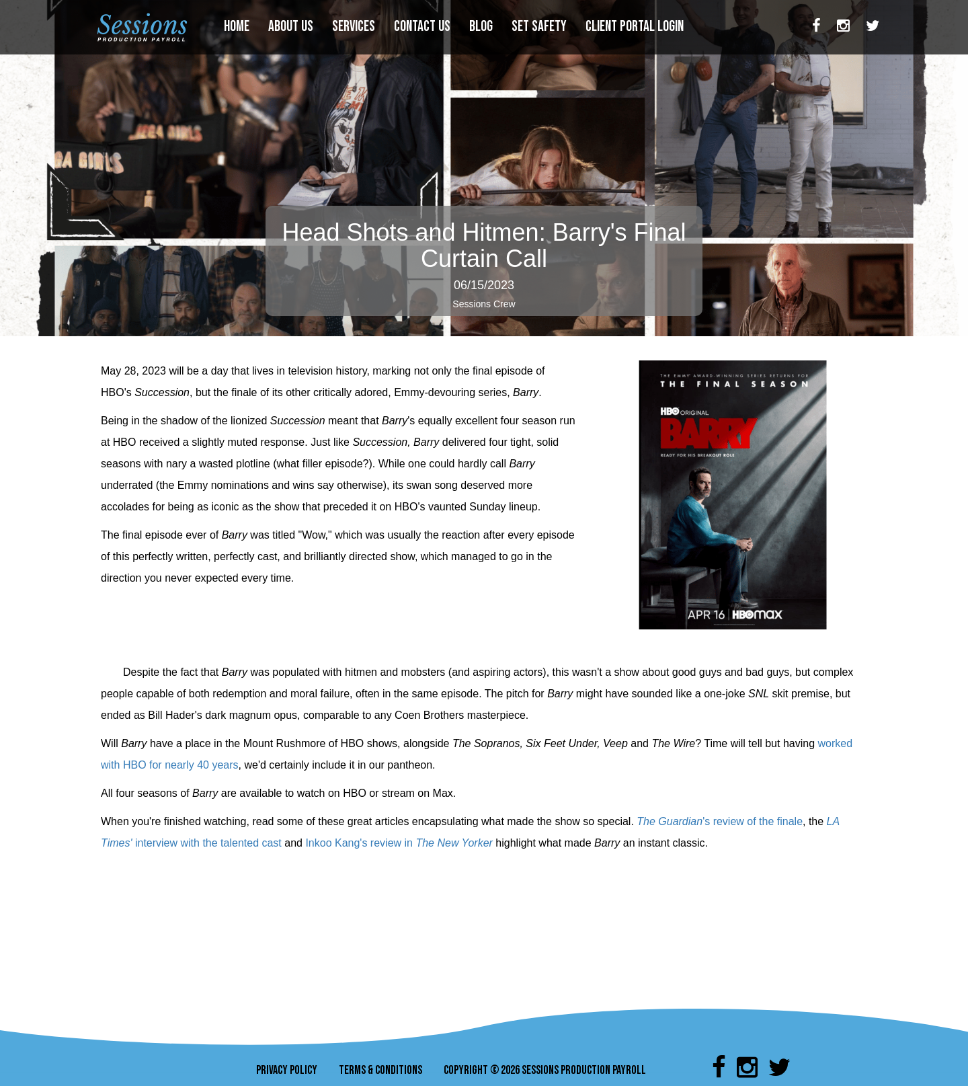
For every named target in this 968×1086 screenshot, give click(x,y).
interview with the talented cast (208, 843)
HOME (238, 26)
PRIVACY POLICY (286, 1070)
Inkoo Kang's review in (360, 843)
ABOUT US (292, 26)
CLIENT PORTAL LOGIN (636, 26)
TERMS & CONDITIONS (380, 1070)
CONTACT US (423, 26)
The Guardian (669, 821)
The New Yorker (453, 843)
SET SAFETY (540, 26)
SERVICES (355, 26)
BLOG (482, 26)
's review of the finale (752, 821)
